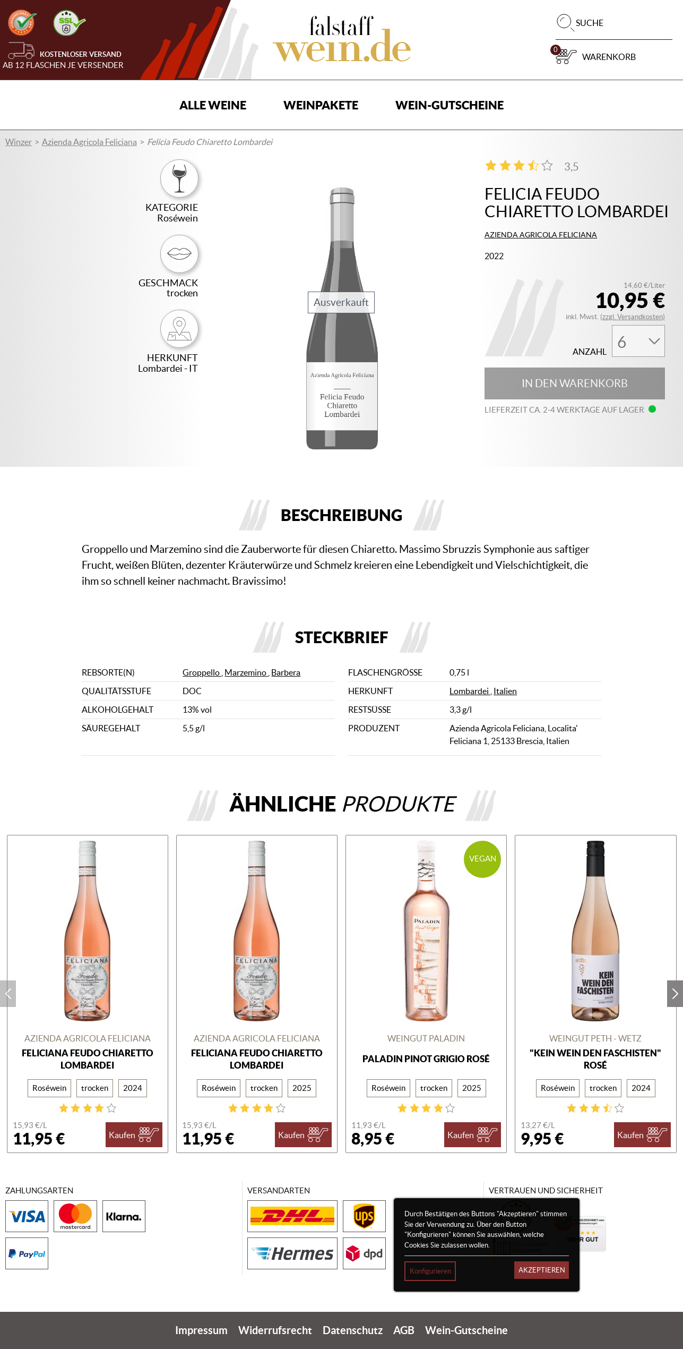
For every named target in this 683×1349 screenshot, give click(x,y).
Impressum (201, 1330)
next (675, 993)
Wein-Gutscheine (449, 105)
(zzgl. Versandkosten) (632, 317)
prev (8, 993)
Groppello (202, 672)
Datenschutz (353, 1330)
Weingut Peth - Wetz (595, 1038)
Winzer (18, 142)
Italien (505, 691)
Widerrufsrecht (275, 1330)
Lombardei (469, 691)
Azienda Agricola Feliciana (89, 142)
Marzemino (246, 672)
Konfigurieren (430, 1271)
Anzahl (590, 351)
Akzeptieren (541, 1270)
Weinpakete (320, 105)
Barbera (285, 672)
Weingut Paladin (426, 1038)
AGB (403, 1330)
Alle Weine (212, 105)
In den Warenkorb (575, 383)
